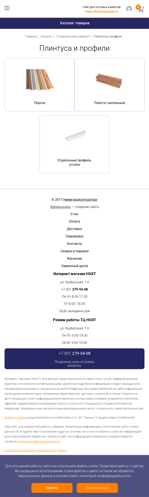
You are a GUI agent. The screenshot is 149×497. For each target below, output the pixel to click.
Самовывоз (74, 236)
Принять (51, 488)
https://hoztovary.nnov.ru (101, 11)
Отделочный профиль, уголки (74, 162)
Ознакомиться (97, 488)
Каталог (46, 36)
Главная (30, 36)
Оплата (74, 221)
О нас (74, 214)
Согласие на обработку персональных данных (36, 450)
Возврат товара (15, 417)
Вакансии (74, 258)
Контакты (74, 244)
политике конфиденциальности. (39, 441)
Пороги (39, 103)
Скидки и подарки (75, 251)
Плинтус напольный (109, 103)
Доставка (74, 229)
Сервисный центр (74, 266)
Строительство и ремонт (72, 36)
